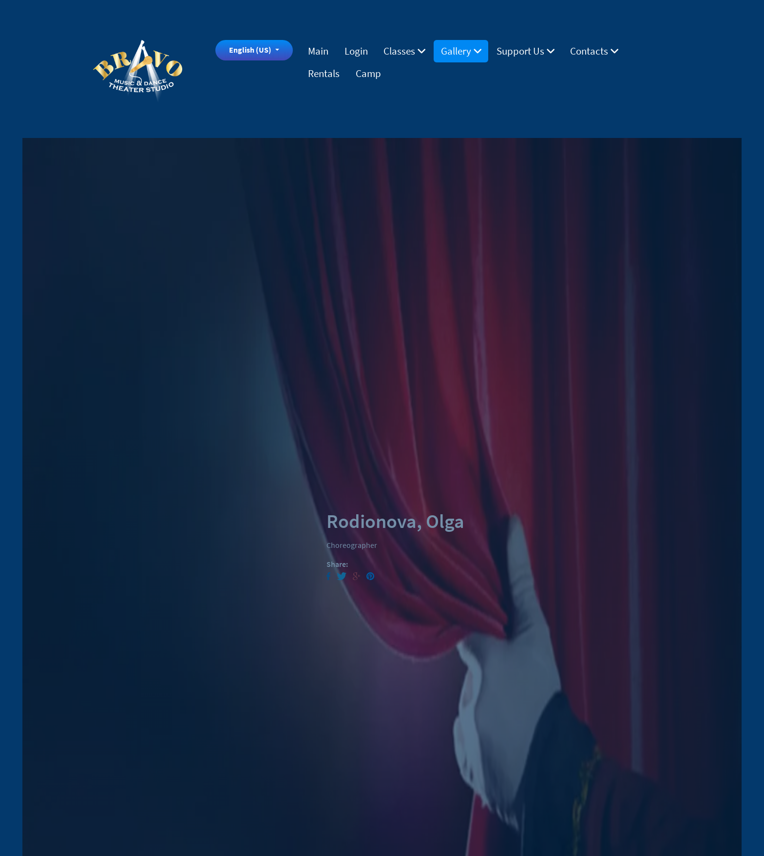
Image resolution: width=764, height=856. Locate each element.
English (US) (251, 50)
